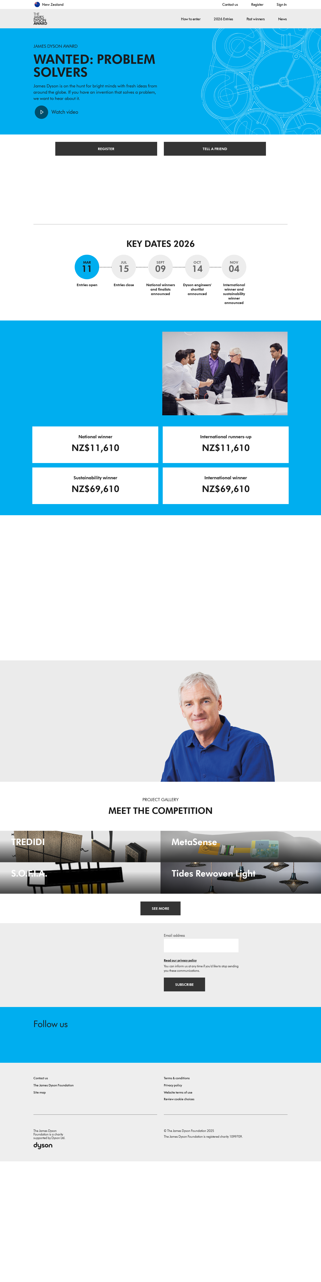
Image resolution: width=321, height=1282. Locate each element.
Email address (174, 1055)
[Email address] (201, 1065)
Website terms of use (178, 1213)
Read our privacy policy (180, 1080)
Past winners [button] (256, 19)
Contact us (230, 4)
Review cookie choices (179, 1220)
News (282, 19)
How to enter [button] (190, 19)
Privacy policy (173, 1206)
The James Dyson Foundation (53, 1206)
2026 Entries (223, 19)
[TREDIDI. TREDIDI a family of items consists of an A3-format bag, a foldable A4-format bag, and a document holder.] (80, 878)
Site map (39, 1213)
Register (257, 4)
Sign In (282, 4)
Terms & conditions (177, 1199)
